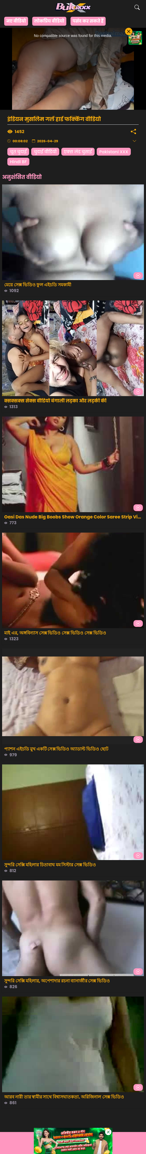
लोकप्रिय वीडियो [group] (49, 21)
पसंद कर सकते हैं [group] (88, 21)
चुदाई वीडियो (45, 152)
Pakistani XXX (113, 152)
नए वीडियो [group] (16, 21)
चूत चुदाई (18, 152)
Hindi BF (18, 162)
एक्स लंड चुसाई (78, 152)
